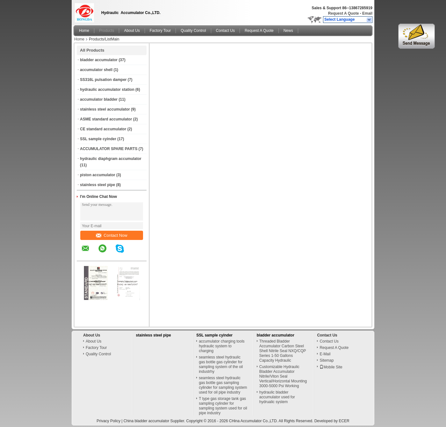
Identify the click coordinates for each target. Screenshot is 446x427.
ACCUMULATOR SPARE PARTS (108, 149)
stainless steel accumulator (105, 109)
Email (367, 13)
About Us (132, 30)
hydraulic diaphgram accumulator (110, 158)
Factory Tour (160, 30)
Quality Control (193, 30)
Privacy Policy (108, 421)
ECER (344, 421)
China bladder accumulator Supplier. (155, 421)
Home (84, 30)
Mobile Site (331, 367)
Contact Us (225, 30)
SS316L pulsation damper (103, 79)
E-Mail (325, 354)
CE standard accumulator (103, 129)
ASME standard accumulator (106, 119)
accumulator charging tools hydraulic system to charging (221, 346)
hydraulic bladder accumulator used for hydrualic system (277, 397)
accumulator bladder (99, 99)
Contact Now (111, 235)
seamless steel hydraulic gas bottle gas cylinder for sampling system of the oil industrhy (221, 364)
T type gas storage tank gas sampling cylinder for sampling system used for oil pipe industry (223, 405)
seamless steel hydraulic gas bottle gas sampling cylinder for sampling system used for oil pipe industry (223, 385)
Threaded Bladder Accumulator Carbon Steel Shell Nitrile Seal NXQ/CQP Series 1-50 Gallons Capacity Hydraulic (282, 351)
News (288, 30)
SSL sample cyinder (98, 139)
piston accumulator (97, 175)
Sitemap (327, 360)
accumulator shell (96, 70)
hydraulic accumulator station (107, 89)
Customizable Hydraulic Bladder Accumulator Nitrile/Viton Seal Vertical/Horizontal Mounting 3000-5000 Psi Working (283, 376)
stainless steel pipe (97, 185)
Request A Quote (343, 13)
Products (106, 30)
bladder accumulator (99, 60)
